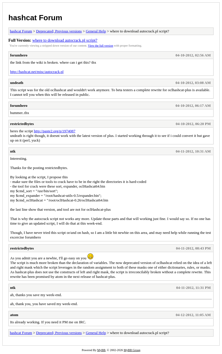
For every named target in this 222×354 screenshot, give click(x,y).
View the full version (100, 45)
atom (14, 315)
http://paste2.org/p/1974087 (54, 131)
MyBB (101, 350)
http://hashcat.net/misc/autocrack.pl (37, 71)
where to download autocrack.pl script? (64, 40)
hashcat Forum (35, 17)
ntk (13, 151)
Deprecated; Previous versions (59, 31)
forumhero (18, 55)
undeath (16, 82)
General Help (96, 31)
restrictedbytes (22, 124)
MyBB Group (132, 350)
